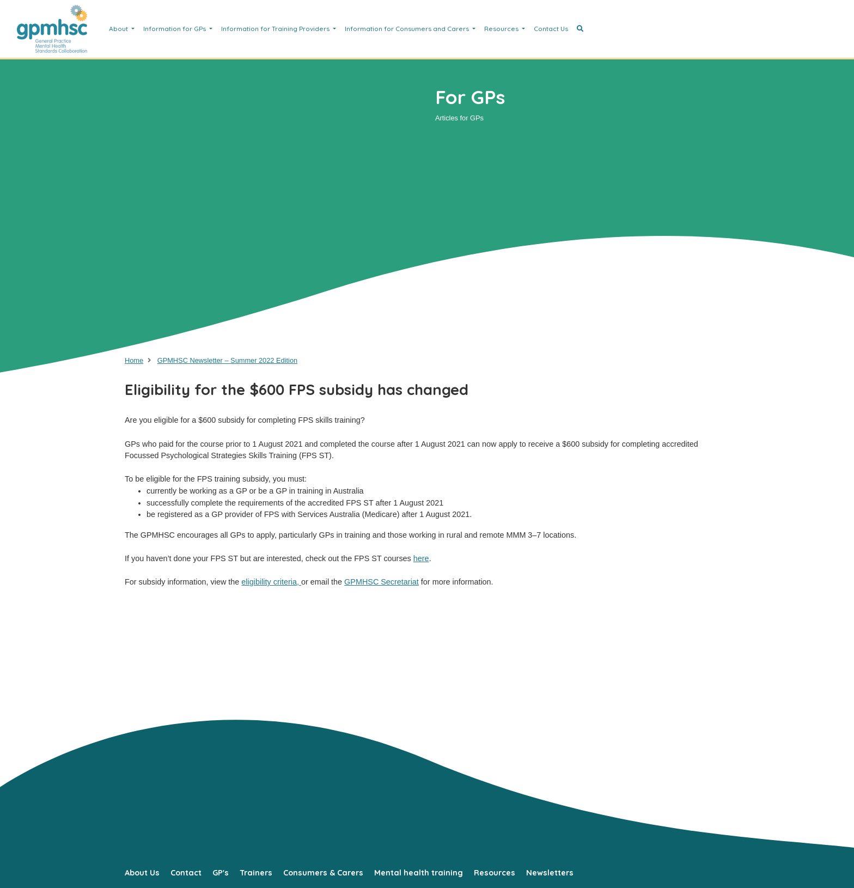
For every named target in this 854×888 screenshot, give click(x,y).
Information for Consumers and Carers (408, 29)
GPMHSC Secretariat (381, 581)
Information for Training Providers (276, 29)
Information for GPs (175, 29)
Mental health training (418, 873)
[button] (580, 29)
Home (134, 360)
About (119, 29)
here (421, 558)
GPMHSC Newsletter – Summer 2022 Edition (227, 360)
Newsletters (550, 873)
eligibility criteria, (271, 581)
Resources (502, 29)
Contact (186, 873)
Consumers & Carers (323, 873)
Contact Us (551, 29)
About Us (142, 873)
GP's (220, 873)
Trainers (256, 873)
